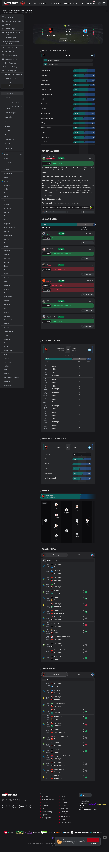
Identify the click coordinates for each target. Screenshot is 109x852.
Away (55, 560)
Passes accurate (46, 128)
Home (49, 560)
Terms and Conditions (64, 813)
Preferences (92, 843)
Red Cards (44, 142)
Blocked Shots (45, 85)
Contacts (64, 803)
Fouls (42, 99)
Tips (5, 12)
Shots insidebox (46, 89)
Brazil (10, 12)
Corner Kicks (45, 104)
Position (47, 454)
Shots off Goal (45, 75)
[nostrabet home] (9, 794)
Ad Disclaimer (66, 823)
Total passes (45, 123)
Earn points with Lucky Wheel (11, 33)
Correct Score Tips (9, 59)
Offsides (43, 109)
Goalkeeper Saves (47, 118)
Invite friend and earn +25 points (10, 43)
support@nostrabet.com (88, 810)
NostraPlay (91, 3)
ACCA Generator (9, 25)
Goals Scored (49, 473)
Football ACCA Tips (9, 47)
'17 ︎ (45, 60)
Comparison (46, 806)
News (77, 3)
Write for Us (65, 809)
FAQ (62, 800)
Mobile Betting (47, 812)
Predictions (32, 3)
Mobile (72, 3)
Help (83, 3)
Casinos (64, 3)
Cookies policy (70, 843)
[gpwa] (20, 832)
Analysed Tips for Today (11, 21)
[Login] (104, 3)
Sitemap (64, 820)
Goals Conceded (50, 478)
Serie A (16, 12)
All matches (7, 17)
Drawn (47, 464)
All (44, 560)
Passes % (44, 132)
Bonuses (42, 3)
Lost (46, 468)
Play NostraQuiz (9, 38)
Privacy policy (65, 817)
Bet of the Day (8, 51)
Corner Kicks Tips (9, 78)
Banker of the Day (9, 67)
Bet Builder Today (9, 55)
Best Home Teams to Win (12, 74)
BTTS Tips (6, 82)
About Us (64, 806)
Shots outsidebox (46, 94)
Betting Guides (47, 818)
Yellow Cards (45, 137)
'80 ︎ (45, 64)
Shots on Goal (45, 70)
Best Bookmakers (53, 3)
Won (46, 459)
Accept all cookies (93, 840)
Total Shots (44, 80)
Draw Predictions (9, 63)
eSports (44, 815)
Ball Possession (46, 113)
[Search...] (99, 3)
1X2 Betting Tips (9, 71)
